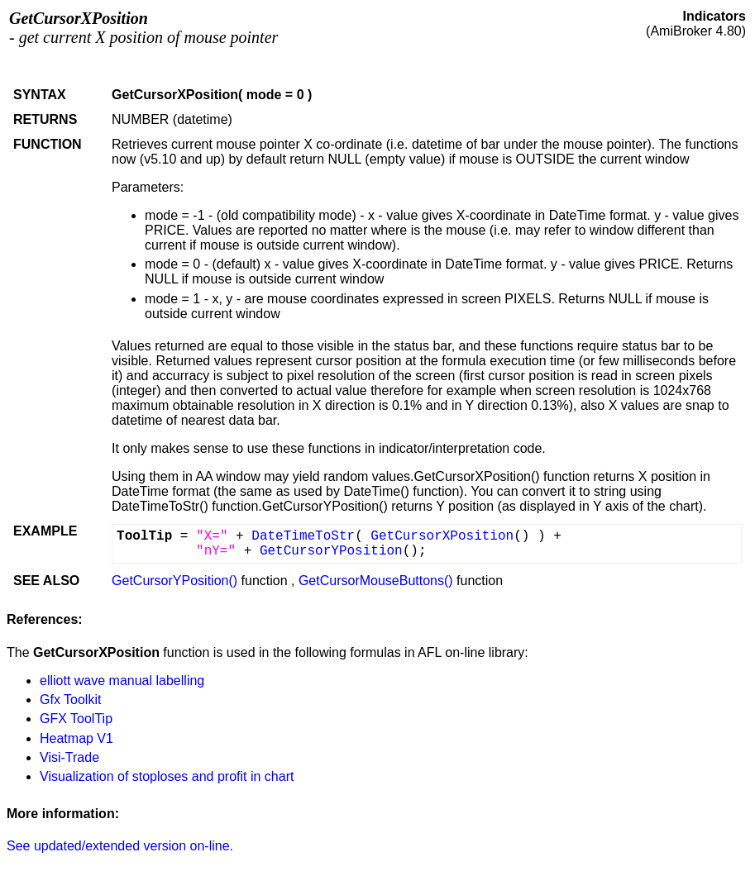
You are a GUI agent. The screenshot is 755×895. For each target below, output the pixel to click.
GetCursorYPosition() (174, 581)
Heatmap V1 (76, 738)
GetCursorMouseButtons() (376, 581)
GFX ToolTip (76, 719)
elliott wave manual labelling (122, 681)
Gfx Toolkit (70, 700)
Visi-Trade (69, 757)
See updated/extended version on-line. (120, 846)
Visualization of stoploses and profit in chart (167, 776)
